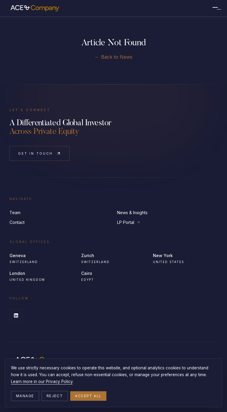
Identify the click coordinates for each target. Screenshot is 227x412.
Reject (55, 396)
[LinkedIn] (16, 315)
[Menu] (215, 8)
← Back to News (113, 57)
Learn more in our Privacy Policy (42, 381)
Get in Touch (39, 153)
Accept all (88, 396)
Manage (25, 396)
